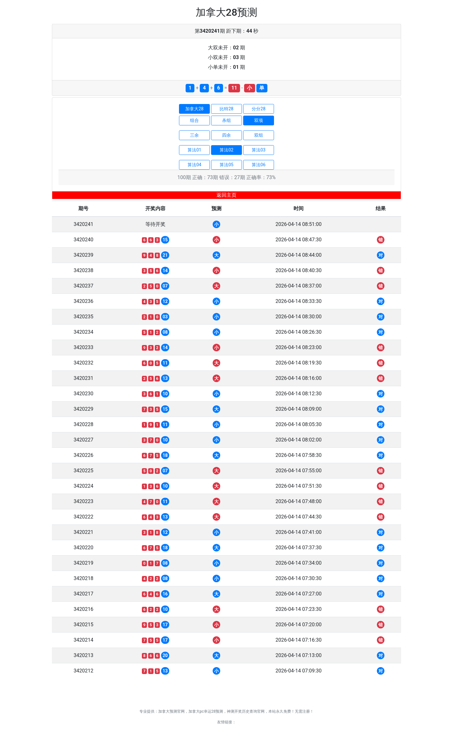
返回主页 (226, 195)
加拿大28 (194, 108)
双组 (258, 135)
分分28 (259, 108)
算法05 (226, 164)
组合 (194, 120)
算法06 (259, 164)
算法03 (259, 149)
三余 (194, 135)
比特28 (226, 108)
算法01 (194, 149)
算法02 (226, 149)
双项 (258, 120)
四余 (226, 135)
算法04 (194, 164)
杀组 (226, 120)
